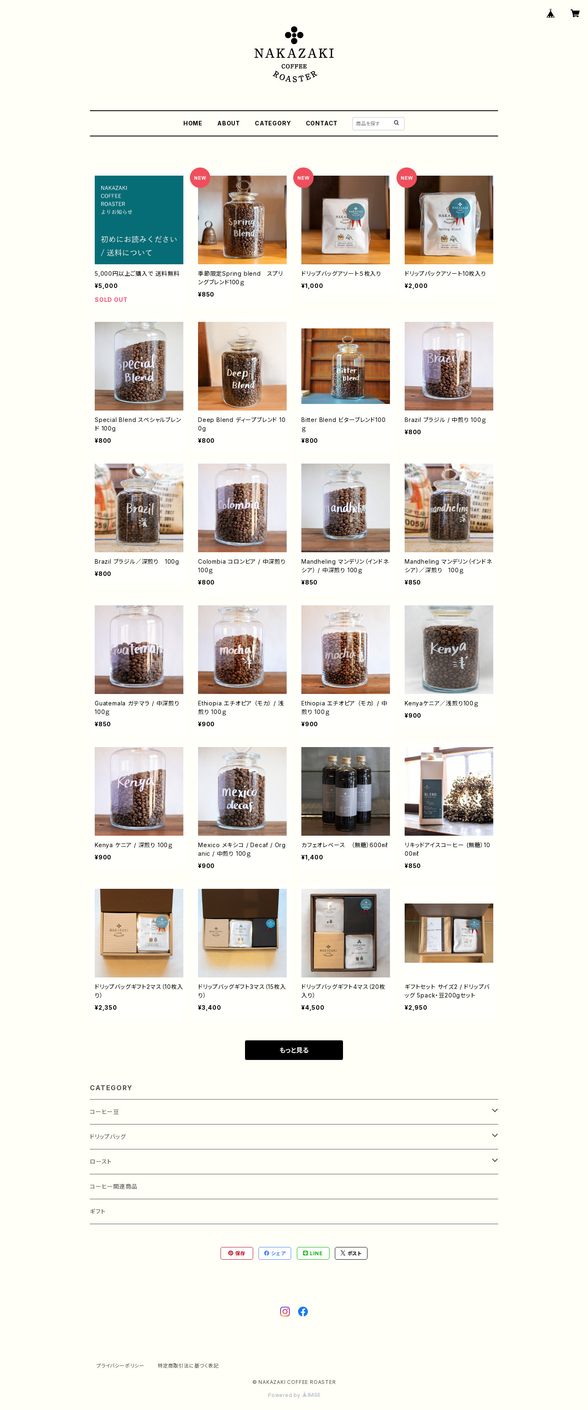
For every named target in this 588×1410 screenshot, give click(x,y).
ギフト (97, 1211)
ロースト (101, 1161)
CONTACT (322, 123)
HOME (193, 123)
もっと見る (294, 1050)
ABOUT (228, 123)
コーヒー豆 (104, 1111)
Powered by (294, 1395)
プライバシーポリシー (120, 1366)
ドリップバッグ (108, 1136)
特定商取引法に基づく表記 (188, 1366)
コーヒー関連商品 (113, 1186)
